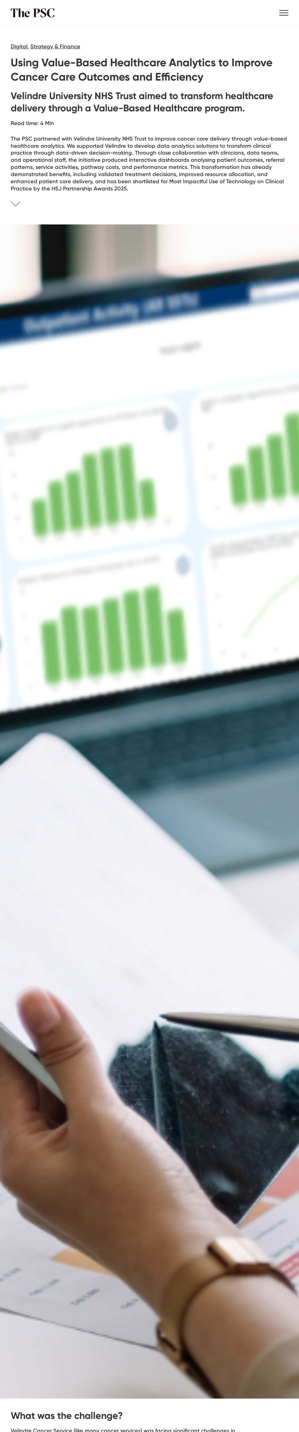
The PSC (34, 12)
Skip (23, 204)
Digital (19, 46)
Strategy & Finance (55, 46)
